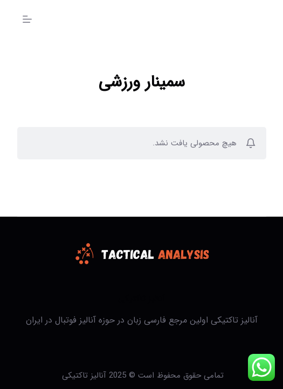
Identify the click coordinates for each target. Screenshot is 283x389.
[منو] (27, 19)
